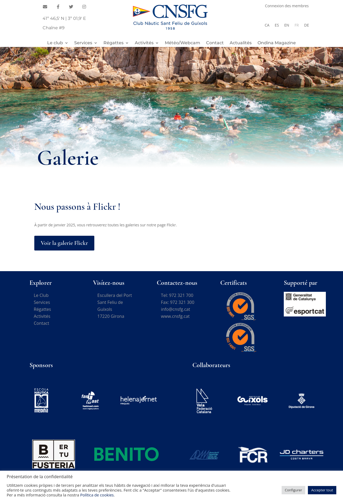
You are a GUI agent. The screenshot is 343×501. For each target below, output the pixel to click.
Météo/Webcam (182, 43)
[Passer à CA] (267, 25)
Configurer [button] (293, 490)
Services (83, 43)
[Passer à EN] (287, 25)
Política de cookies (97, 495)
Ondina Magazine (277, 43)
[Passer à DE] (306, 25)
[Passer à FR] (296, 25)
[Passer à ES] (276, 25)
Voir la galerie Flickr (64, 243)
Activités (144, 43)
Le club (55, 43)
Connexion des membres (287, 6)
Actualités (241, 43)
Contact (215, 43)
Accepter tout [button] (322, 490)
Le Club (41, 295)
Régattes (113, 43)
